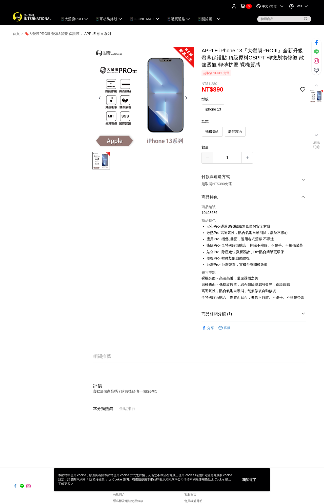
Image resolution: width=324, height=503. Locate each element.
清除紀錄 (316, 144)
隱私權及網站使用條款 (128, 501)
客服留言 (190, 494)
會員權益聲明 (193, 501)
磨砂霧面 (235, 131)
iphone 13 (213, 109)
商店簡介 (119, 494)
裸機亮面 (212, 131)
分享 (207, 328)
